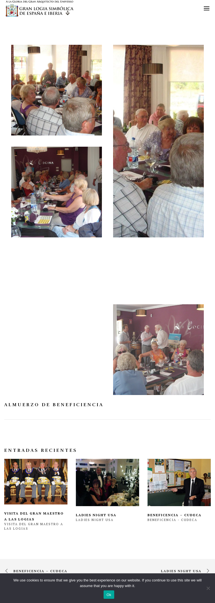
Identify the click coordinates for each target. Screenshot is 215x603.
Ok (108, 595)
